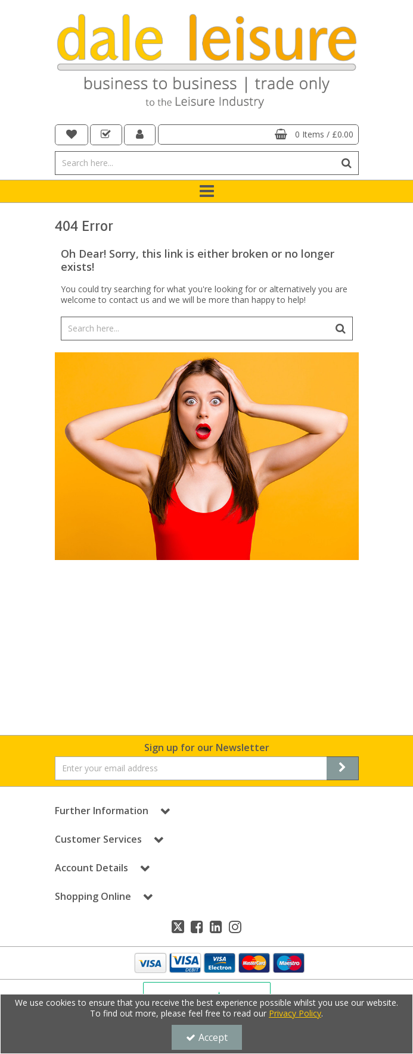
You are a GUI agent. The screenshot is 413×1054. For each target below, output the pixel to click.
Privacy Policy (295, 1013)
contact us (129, 299)
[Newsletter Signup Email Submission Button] (343, 768)
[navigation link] (72, 134)
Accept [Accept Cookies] (207, 1037)
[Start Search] (347, 163)
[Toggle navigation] (206, 191)
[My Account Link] (140, 134)
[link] (178, 926)
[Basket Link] (258, 134)
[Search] (195, 163)
